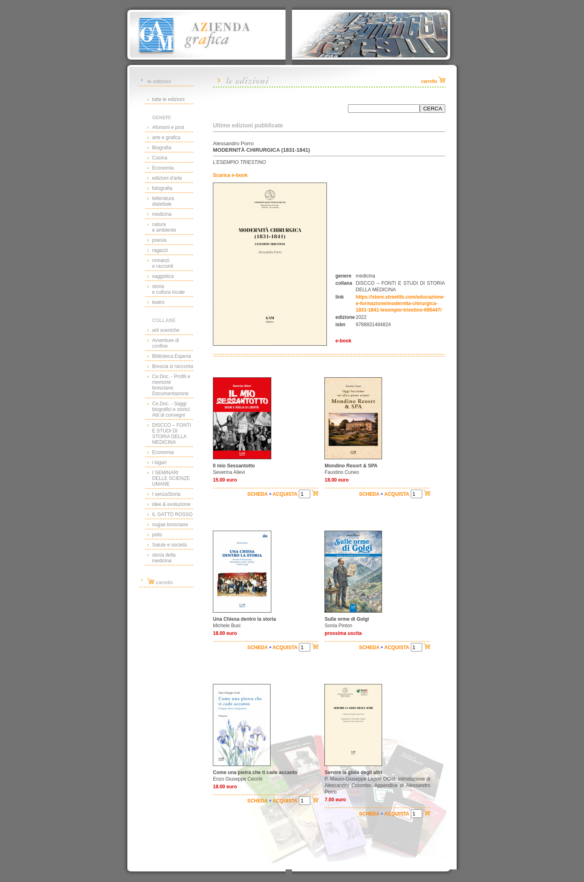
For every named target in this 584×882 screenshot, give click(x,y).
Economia (163, 168)
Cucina (159, 158)
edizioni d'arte (167, 178)
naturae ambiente (164, 227)
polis (157, 535)
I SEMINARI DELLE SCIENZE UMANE (171, 478)
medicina (162, 214)
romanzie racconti (162, 263)
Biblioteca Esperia (171, 356)
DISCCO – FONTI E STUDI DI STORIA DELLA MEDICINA (171, 433)
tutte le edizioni (168, 99)
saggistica (163, 276)
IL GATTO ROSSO (172, 514)
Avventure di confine (165, 343)
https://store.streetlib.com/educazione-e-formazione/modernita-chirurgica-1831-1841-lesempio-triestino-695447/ (400, 303)
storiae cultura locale (168, 289)
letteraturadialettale (163, 201)
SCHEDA (257, 494)
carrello (160, 582)
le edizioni (159, 81)
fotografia (162, 188)
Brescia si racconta (172, 366)
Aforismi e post (168, 127)
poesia (159, 240)
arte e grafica (166, 137)
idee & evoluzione (171, 504)
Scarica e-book (230, 175)
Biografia (161, 148)
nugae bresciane (170, 524)
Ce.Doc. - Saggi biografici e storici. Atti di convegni (171, 409)
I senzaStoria (166, 494)
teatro (158, 302)
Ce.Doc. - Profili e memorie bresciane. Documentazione (171, 385)
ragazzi (160, 250)
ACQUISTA (285, 494)
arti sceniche (165, 330)
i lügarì (159, 462)
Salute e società (169, 545)
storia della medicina (164, 558)
